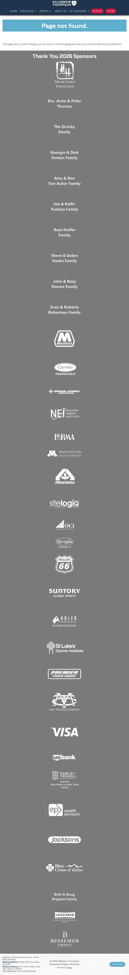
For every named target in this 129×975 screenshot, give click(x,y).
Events (46, 11)
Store (111, 11)
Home (13, 11)
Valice (69, 967)
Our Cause (28, 11)
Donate (97, 11)
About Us (60, 11)
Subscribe (117, 964)
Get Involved (79, 11)
